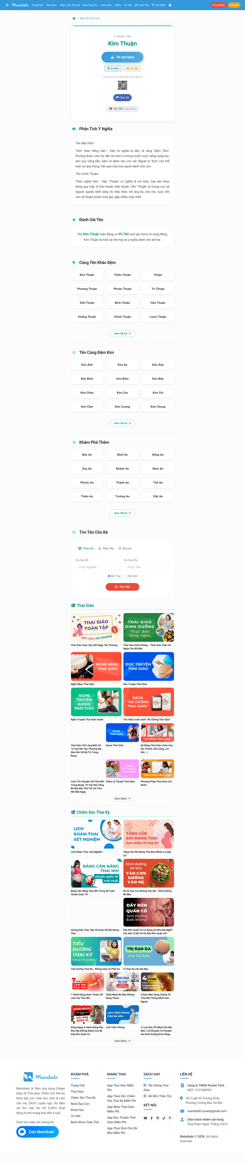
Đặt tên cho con (90, 18)
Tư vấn (128, 5)
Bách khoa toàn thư (85, 1122)
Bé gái (132, 576)
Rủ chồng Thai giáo (156, 1088)
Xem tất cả (122, 333)
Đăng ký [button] (234, 5)
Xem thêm (123, 799)
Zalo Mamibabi (36, 1132)
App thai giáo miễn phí (120, 1088)
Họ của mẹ (130, 560)
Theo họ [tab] (87, 548)
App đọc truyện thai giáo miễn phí (121, 1120)
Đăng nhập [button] (218, 5)
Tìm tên (122, 587)
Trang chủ (37, 5)
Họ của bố (82, 560)
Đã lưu (131, 548)
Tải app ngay (122, 57)
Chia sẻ (122, 97)
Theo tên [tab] (110, 548)
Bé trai (116, 576)
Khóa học (106, 5)
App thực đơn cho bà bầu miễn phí (122, 1131)
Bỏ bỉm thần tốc (158, 1096)
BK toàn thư (142, 5)
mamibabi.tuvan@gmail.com (207, 1111)
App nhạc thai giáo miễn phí (120, 1109)
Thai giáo (51, 5)
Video (118, 5)
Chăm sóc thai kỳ (70, 5)
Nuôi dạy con (90, 5)
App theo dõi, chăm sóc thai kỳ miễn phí (121, 1099)
